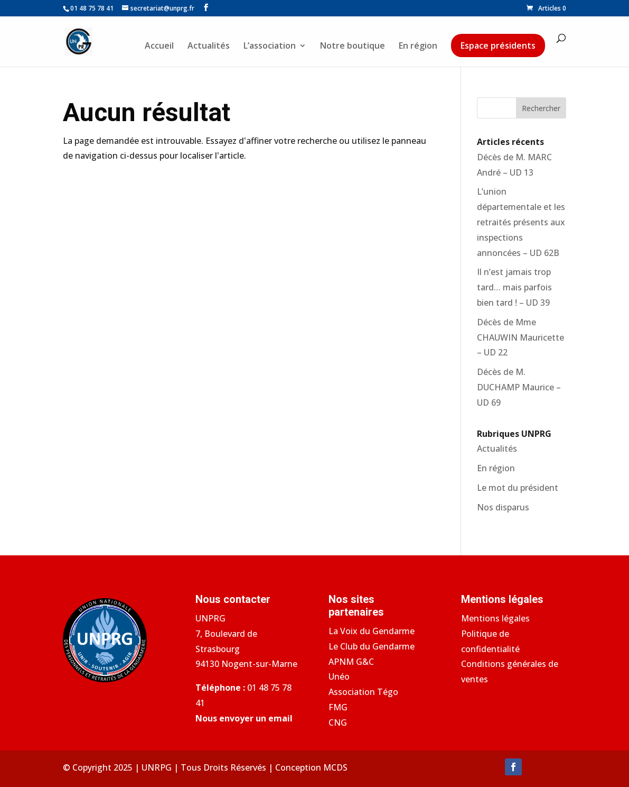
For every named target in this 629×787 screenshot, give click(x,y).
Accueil (159, 46)
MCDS (335, 767)
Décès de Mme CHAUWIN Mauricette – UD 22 (520, 337)
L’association (269, 46)
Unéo (339, 676)
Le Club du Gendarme (371, 646)
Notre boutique (352, 46)
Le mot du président (517, 487)
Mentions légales (495, 618)
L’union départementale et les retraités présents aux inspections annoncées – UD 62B (521, 222)
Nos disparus (503, 507)
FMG (338, 707)
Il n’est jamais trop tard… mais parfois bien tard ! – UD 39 (514, 287)
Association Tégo (363, 692)
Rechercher (541, 108)
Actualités (208, 46)
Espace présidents (498, 45)
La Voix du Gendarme (371, 631)
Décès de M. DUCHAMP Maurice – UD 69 (519, 387)
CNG (337, 722)
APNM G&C (351, 661)
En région (418, 46)
